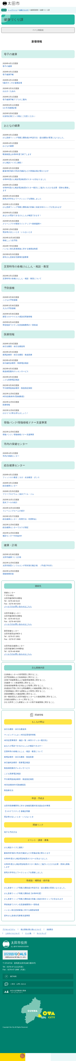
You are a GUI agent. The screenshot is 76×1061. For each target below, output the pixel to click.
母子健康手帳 (8, 74)
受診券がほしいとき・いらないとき (17, 232)
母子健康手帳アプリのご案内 (15, 99)
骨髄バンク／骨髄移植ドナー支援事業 (18, 434)
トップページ (12, 10)
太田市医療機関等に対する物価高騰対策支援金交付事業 (27, 806)
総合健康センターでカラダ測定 (15, 527)
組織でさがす (24, 10)
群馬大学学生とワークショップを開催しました (22, 199)
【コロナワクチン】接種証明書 (17, 811)
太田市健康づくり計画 (12, 557)
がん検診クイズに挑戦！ (13, 163)
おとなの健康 (8, 146)
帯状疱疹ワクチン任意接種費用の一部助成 (20, 325)
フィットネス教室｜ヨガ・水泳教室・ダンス (21, 477)
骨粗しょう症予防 (10, 240)
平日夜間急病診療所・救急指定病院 (17, 388)
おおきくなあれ (9, 91)
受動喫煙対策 (8, 574)
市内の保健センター (11, 456)
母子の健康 (7, 66)
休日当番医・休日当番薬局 (14, 346)
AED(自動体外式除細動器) (13, 396)
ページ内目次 (38, 30)
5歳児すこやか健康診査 (12, 83)
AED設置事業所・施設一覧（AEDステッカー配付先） (26, 740)
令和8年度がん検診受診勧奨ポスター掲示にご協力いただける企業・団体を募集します (36, 189)
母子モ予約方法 (10, 832)
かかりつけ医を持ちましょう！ (15, 413)
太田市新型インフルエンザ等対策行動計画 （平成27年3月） (28, 565)
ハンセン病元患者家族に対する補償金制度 (20, 249)
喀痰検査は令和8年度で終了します (17, 154)
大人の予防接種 (9, 308)
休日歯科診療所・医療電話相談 (15, 363)
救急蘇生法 (8, 790)
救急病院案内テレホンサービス (15, 371)
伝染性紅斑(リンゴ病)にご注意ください (19, 116)
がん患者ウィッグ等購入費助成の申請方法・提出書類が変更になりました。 (34, 138)
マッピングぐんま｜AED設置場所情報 (20, 735)
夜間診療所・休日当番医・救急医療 (17, 355)
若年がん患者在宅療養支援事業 (15, 257)
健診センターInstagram (12, 536)
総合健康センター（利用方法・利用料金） (20, 519)
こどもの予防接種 (10, 300)
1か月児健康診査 (10, 108)
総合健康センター (10, 486)
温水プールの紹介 (10, 502)
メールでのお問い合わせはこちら (18, 606)
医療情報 (6, 405)
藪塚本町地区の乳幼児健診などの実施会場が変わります (26, 171)
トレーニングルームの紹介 (14, 511)
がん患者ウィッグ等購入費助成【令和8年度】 (23, 893)
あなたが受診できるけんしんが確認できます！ (22, 215)
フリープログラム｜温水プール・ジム (18, 494)
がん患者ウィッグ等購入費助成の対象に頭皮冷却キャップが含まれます (32, 207)
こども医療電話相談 (11, 380)
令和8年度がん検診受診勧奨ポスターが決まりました (24, 179)
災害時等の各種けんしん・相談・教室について (22, 278)
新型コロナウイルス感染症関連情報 (17, 317)
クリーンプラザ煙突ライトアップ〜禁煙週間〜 (22, 224)
